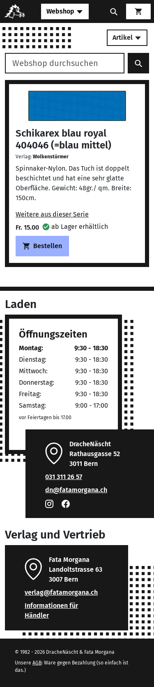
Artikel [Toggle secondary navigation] (127, 37)
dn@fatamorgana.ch (76, 490)
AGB (36, 663)
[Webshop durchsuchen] (64, 63)
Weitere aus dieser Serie (52, 214)
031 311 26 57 (63, 477)
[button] (75, 227)
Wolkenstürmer (51, 157)
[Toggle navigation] (65, 11)
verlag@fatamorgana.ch (61, 592)
